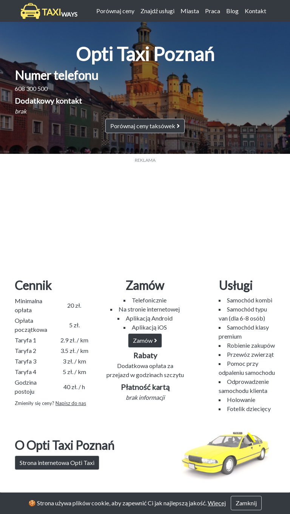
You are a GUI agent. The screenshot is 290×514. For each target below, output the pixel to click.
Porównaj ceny (115, 10)
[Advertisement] (145, 216)
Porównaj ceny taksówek (145, 125)
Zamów (145, 340)
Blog (232, 10)
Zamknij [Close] (246, 502)
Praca (212, 10)
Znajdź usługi (157, 10)
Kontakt (255, 10)
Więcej (217, 502)
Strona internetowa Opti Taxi (57, 462)
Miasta (189, 10)
